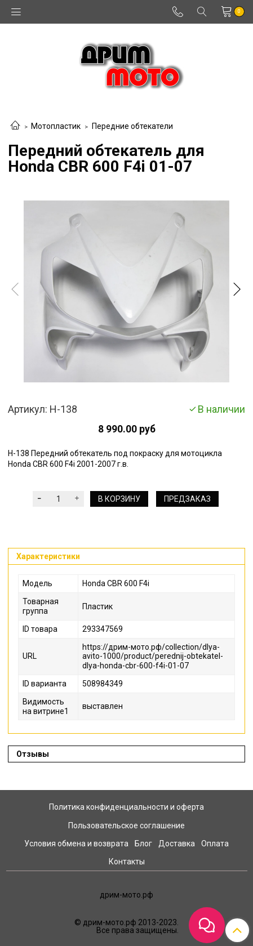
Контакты (127, 861)
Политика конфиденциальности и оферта (126, 806)
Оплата (215, 843)
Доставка (176, 843)
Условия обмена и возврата (76, 843)
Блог (143, 843)
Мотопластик (56, 126)
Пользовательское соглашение (126, 825)
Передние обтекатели (132, 126)
